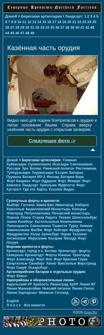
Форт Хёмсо (17, 276)
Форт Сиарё (17, 268)
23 (84, 22)
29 (22, 27)
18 (59, 22)
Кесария (55, 238)
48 (27, 33)
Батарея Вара (72, 177)
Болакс (36, 168)
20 (69, 22)
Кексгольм (15, 209)
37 (62, 27)
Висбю (36, 230)
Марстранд (86, 263)
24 (89, 22)
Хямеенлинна (18, 230)
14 (39, 22)
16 (49, 22)
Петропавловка (37, 213)
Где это (29, 189)
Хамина (86, 226)
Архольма (48, 185)
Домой (11, 16)
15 (44, 22)
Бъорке (61, 173)
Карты (42, 189)
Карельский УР (19, 284)
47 (22, 33)
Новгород (15, 213)
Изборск (82, 205)
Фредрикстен (18, 234)
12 (29, 22)
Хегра (35, 234)
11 (24, 22)
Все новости (34, 305)
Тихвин (65, 217)
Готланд (62, 293)
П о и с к (14, 305)
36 (57, 27)
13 (34, 22)
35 (52, 27)
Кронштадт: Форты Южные (48, 255)
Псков (26, 217)
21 (74, 22)
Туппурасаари (18, 173)
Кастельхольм (47, 222)
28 (17, 27)
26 (7, 27)
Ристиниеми (86, 168)
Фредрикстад (80, 230)
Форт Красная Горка (70, 259)
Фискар (53, 177)
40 (77, 27)
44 (7, 33)
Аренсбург (50, 234)
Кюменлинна (71, 222)
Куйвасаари (17, 164)
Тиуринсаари (43, 173)
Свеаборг (37, 263)
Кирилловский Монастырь (48, 209)
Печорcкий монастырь (71, 213)
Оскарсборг (38, 268)
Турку (73, 226)
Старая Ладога (44, 217)
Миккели (46, 293)
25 (94, 22)
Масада (70, 238)
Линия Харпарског (22, 293)
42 (87, 27)
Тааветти (59, 226)
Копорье (79, 209)
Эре (25, 168)
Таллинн (79, 234)
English (13, 301)
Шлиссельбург (84, 217)
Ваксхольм (67, 263)
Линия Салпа (83, 288)
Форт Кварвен (18, 181)
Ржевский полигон (58, 168)
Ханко (51, 263)
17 (54, 22)
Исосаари (60, 164)
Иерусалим (37, 238)
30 (27, 27)
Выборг (13, 205)
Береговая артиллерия (41, 16)
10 (19, 22)
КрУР (74, 284)
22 (79, 22)
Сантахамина (81, 164)
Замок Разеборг (20, 222)
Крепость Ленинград (51, 284)
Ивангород (64, 205)
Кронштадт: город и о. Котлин (32, 251)
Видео (69, 189)
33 (42, 27)
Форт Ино (44, 259)
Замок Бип (45, 205)
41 (82, 27)
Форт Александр (20, 259)
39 (72, 27)
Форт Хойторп (56, 230)
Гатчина (27, 205)
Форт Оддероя (44, 181)
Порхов (13, 217)
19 (64, 22)
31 (32, 27)
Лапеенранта (18, 226)
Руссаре (14, 168)
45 (12, 33)
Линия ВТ (87, 284)
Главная (70, 160)
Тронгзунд (81, 255)
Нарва (66, 234)
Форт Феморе (69, 181)
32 (37, 27)
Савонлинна (40, 226)
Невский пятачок (56, 288)
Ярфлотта (66, 185)
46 (17, 33)
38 (67, 27)
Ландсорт (73, 16)
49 (32, 33)
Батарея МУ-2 (33, 177)
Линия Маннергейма (24, 288)
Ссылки (55, 189)
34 (47, 27)
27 (12, 27)
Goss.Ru (90, 312)
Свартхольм (17, 263)
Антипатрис (17, 238)
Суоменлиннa (39, 164)
